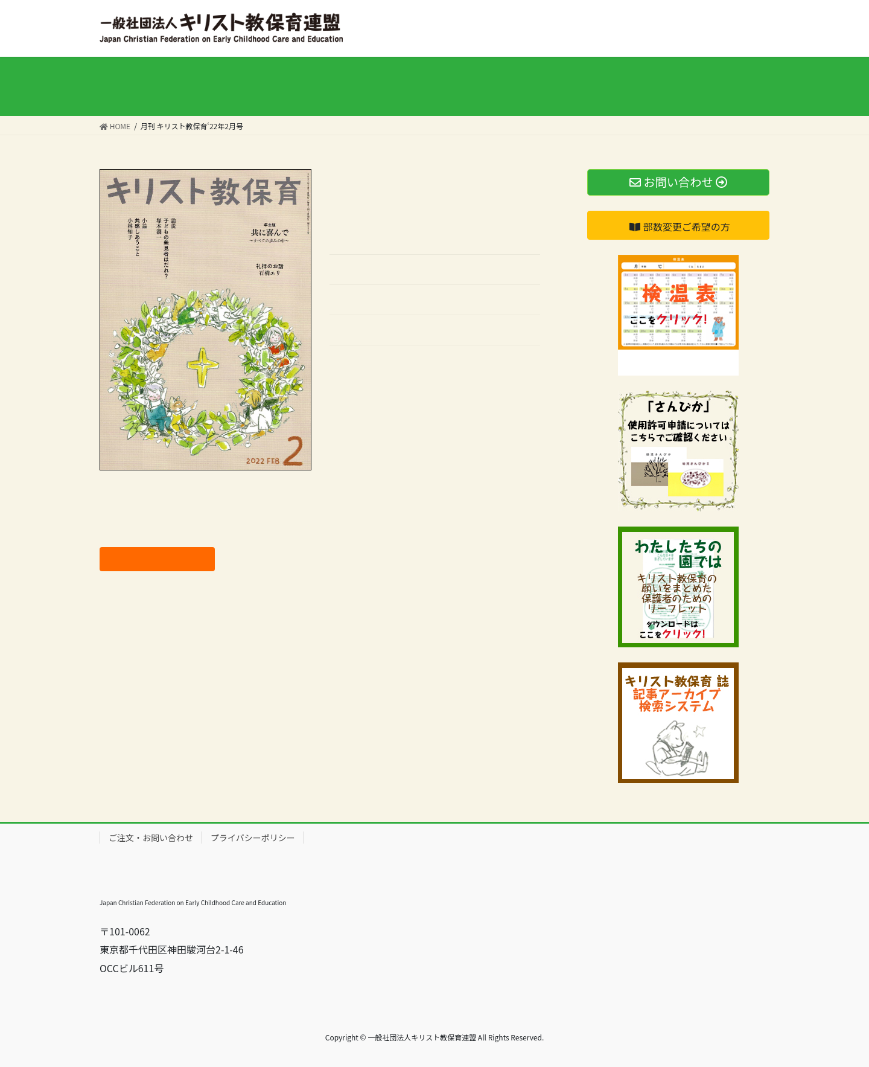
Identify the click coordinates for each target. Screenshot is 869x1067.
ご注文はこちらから (156, 559)
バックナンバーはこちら (382, 364)
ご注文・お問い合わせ (151, 837)
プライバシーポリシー (253, 837)
